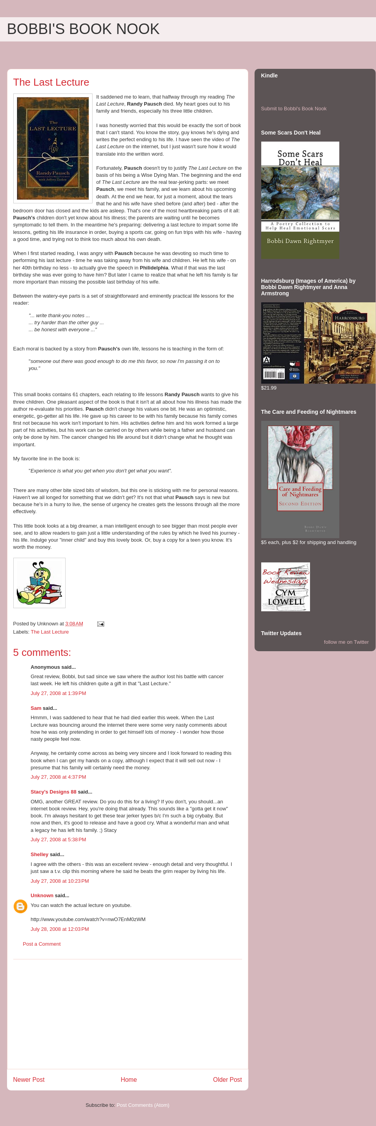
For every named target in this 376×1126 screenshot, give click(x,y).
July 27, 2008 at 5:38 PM (58, 839)
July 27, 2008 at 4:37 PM (58, 777)
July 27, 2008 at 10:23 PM (60, 881)
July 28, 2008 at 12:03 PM (60, 929)
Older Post (227, 1079)
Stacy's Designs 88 (54, 792)
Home (129, 1079)
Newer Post (29, 1079)
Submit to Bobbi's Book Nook (294, 108)
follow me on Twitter (346, 642)
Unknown (42, 895)
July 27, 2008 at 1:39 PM (58, 693)
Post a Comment (42, 944)
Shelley (40, 854)
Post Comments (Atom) (143, 1105)
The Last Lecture (50, 632)
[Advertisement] (127, 1014)
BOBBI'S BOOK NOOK (83, 29)
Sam (36, 708)
